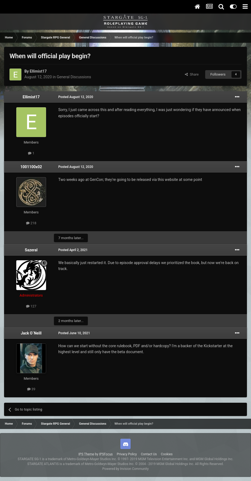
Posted (75, 97)
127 (31, 306)
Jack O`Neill (31, 333)
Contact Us (149, 454)
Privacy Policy (127, 454)
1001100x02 (31, 167)
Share (192, 74)
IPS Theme (86, 454)
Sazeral (31, 250)
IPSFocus (105, 454)
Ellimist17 (38, 71)
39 (31, 389)
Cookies (167, 454)
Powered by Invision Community (125, 469)
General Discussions (74, 77)
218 (31, 223)
